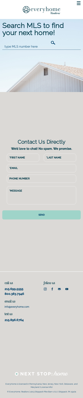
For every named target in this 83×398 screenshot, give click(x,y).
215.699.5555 (14, 289)
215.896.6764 (14, 320)
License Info (46, 387)
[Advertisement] (42, 115)
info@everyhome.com (17, 306)
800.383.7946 (14, 294)
